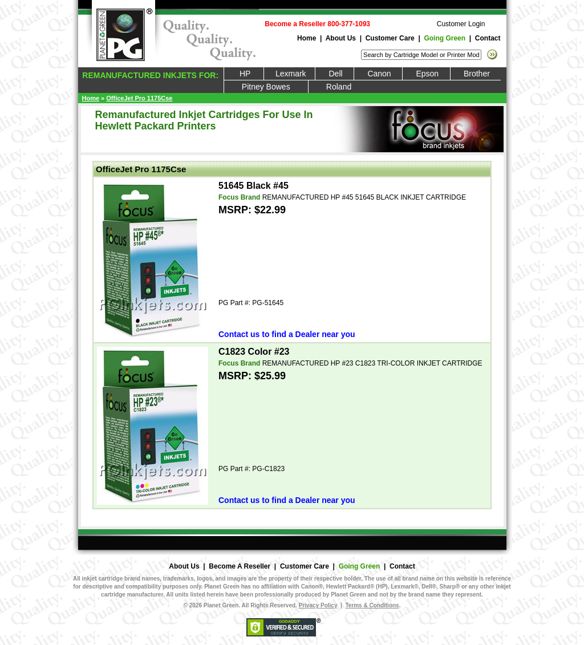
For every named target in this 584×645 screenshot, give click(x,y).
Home (306, 38)
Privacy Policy (318, 605)
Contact (488, 38)
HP (244, 73)
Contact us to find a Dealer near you (286, 334)
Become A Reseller (239, 566)
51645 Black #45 (253, 185)
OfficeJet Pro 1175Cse (139, 98)
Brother (476, 73)
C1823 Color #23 (254, 351)
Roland (339, 86)
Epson (426, 73)
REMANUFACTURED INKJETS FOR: (149, 75)
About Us (341, 38)
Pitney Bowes (266, 86)
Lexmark (289, 73)
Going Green (444, 38)
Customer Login (461, 24)
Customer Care (390, 38)
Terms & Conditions (372, 605)
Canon (378, 73)
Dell (334, 73)
